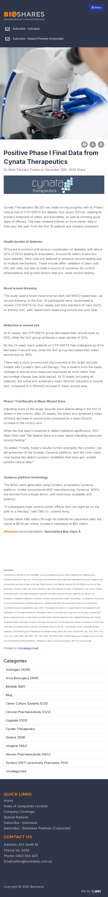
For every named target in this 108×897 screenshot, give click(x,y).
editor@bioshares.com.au (32, 861)
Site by (91, 891)
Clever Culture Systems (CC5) (27, 703)
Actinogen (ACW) (18, 669)
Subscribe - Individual (20, 823)
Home (8, 801)
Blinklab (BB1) (15, 686)
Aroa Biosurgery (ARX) (22, 678)
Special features (16, 817)
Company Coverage (19, 812)
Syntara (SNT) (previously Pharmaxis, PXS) (37, 763)
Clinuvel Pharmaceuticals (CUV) (28, 712)
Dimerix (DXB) (16, 737)
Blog (9, 695)
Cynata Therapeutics (20, 729)
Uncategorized (16, 771)
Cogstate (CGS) (16, 720)
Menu (97, 7)
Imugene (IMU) (16, 746)
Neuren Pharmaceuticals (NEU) (28, 754)
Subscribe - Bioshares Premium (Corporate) (37, 828)
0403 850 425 (26, 856)
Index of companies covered (25, 806)
